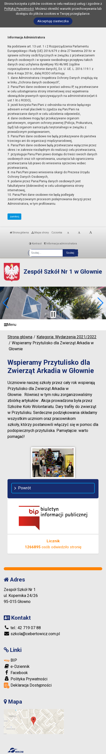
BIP (10, 660)
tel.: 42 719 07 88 (22, 627)
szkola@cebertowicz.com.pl (32, 633)
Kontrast (35, 243)
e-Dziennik (17, 666)
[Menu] (53, 325)
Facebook (16, 672)
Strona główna (19, 232)
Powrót (24, 488)
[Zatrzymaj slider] (53, 314)
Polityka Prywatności (25, 678)
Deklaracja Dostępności (28, 685)
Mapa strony (40, 232)
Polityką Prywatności (19, 8)
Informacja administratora (60, 243)
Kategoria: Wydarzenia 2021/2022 (66, 337)
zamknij (14, 216)
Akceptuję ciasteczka (53, 21)
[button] (6, 302)
